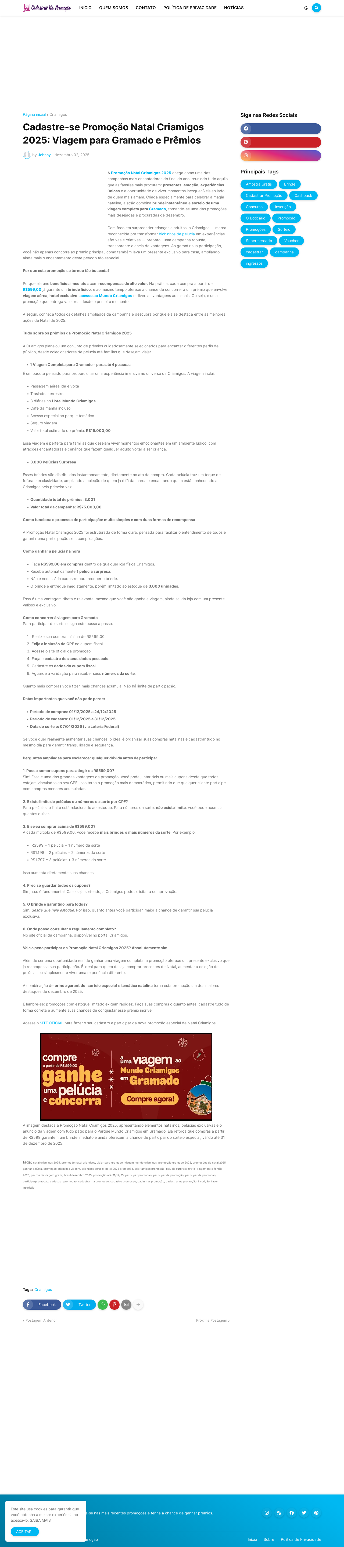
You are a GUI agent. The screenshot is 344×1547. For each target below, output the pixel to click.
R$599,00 (32, 289)
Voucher (291, 240)
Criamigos (58, 114)
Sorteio (284, 229)
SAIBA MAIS (40, 1520)
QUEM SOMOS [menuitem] (113, 7)
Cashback (303, 195)
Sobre (269, 1539)
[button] (306, 7)
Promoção (286, 218)
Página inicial (34, 114)
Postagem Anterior (41, 1320)
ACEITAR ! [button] (25, 1531)
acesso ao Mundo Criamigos (106, 295)
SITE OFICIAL (51, 1023)
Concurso (254, 206)
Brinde (289, 184)
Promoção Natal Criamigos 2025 (141, 172)
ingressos (254, 263)
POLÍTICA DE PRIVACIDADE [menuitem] (190, 7)
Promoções (256, 229)
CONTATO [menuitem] (146, 7)
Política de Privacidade (301, 1539)
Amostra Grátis (259, 184)
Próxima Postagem (211, 1320)
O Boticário (255, 218)
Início (252, 1539)
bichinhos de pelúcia (177, 234)
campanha (284, 252)
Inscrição (283, 206)
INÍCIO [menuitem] (85, 7)
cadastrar (254, 252)
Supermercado (259, 240)
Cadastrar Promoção (264, 195)
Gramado (157, 209)
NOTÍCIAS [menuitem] (234, 7)
